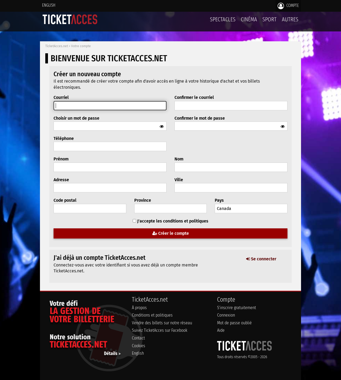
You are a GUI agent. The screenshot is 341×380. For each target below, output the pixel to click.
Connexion (226, 315)
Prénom (61, 158)
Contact (138, 338)
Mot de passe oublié (234, 322)
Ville (178, 179)
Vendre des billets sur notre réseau (162, 322)
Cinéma (249, 19)
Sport (269, 19)
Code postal (65, 200)
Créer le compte (170, 233)
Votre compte (81, 46)
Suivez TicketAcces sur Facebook (159, 330)
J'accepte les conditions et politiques (172, 221)
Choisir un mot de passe (76, 118)
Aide (221, 330)
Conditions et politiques (152, 315)
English (48, 5)
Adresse (61, 179)
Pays (219, 200)
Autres (290, 19)
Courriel (61, 97)
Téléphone (64, 138)
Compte (288, 6)
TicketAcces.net (56, 46)
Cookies (138, 345)
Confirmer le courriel (194, 97)
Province (142, 200)
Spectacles (223, 19)
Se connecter (261, 258)
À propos (139, 307)
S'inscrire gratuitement (236, 307)
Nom (178, 158)
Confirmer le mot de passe (199, 118)
